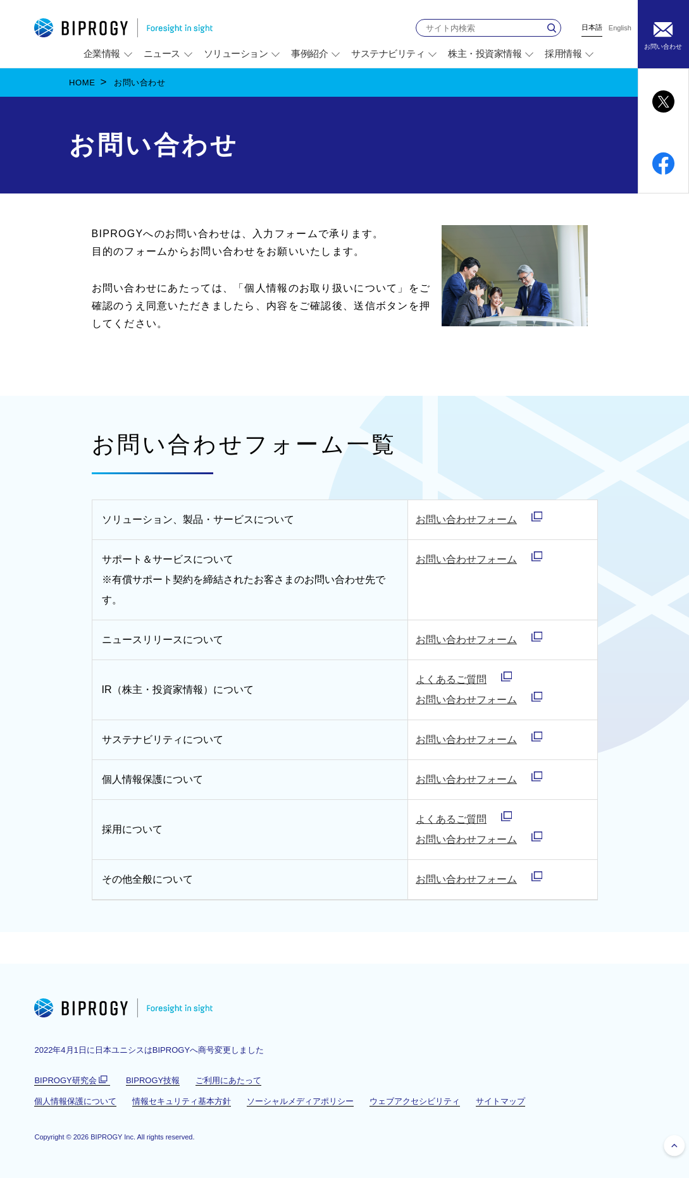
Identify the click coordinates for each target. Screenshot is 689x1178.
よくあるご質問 (451, 679)
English (620, 28)
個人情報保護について (75, 1101)
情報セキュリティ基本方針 (181, 1101)
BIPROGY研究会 (71, 1081)
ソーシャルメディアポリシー (300, 1101)
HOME (82, 82)
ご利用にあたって (228, 1080)
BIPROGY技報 (153, 1080)
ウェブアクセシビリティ (414, 1101)
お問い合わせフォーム (466, 519)
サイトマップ (500, 1101)
